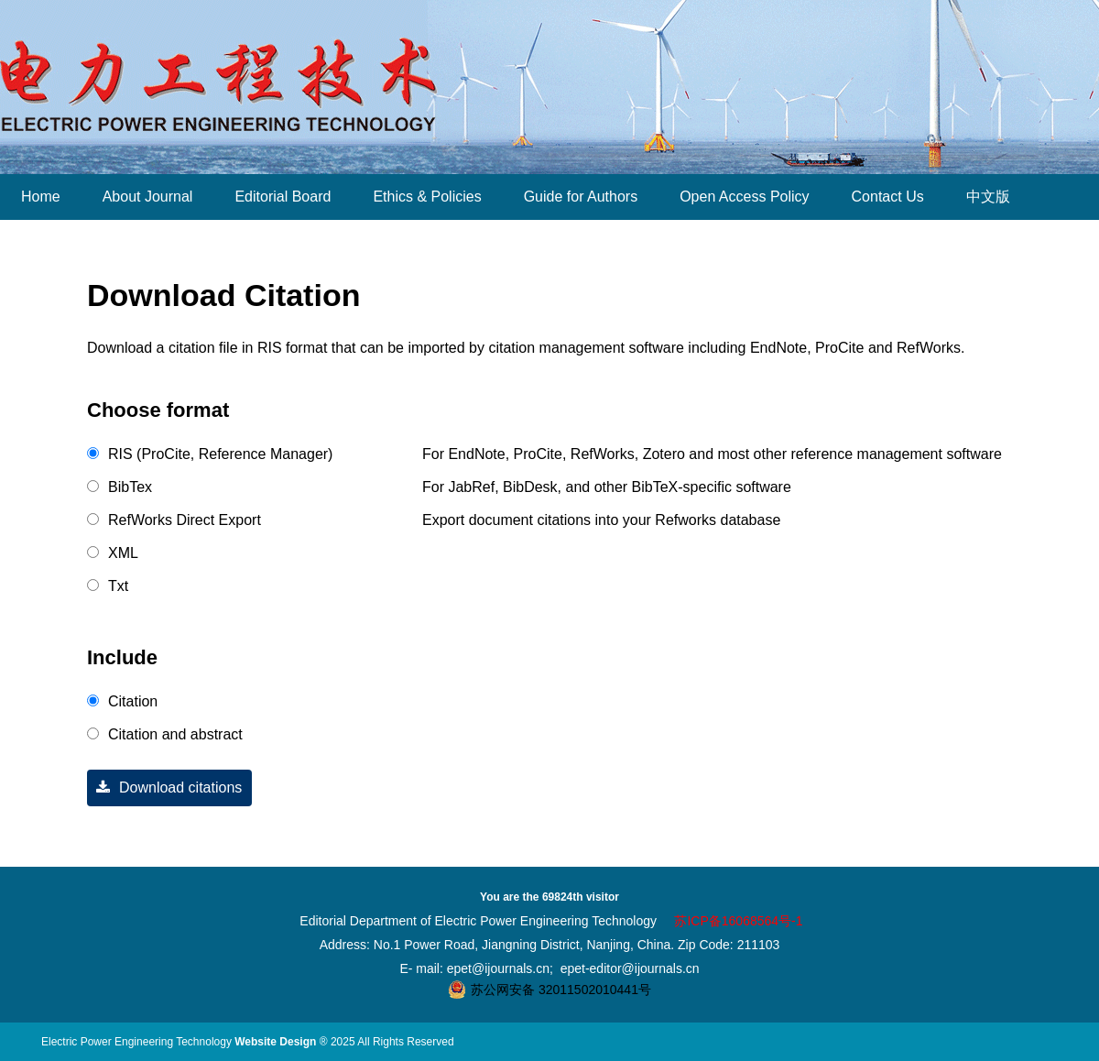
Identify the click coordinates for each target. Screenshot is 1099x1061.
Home (40, 196)
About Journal (148, 196)
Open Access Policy (744, 196)
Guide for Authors (581, 196)
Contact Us (888, 196)
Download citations (164, 787)
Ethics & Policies (427, 196)
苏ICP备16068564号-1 (738, 920)
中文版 (988, 196)
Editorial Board (282, 196)
